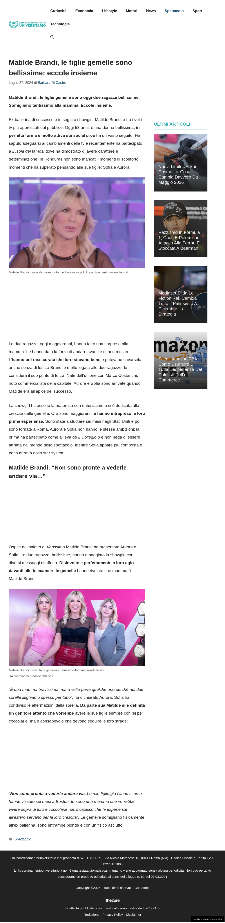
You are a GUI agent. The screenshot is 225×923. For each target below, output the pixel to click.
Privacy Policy (112, 914)
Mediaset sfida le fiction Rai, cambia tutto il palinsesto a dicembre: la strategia (177, 303)
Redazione (92, 914)
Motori (131, 11)
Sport (197, 11)
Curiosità (58, 11)
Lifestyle (109, 11)
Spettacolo (174, 11)
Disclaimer (133, 914)
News (151, 11)
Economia (84, 11)
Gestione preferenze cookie (207, 919)
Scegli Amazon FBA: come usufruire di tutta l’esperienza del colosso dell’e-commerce (180, 369)
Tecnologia (60, 24)
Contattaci (141, 888)
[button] (52, 37)
